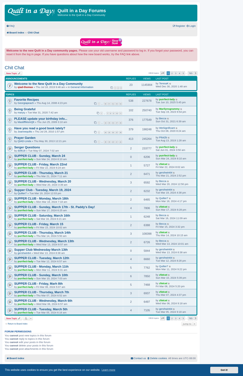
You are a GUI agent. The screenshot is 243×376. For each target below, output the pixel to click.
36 (113, 123)
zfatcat (163, 164)
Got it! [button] (224, 370)
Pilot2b (163, 137)
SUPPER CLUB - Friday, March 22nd (40, 164)
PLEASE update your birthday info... (40, 118)
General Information (82, 87)
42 (120, 142)
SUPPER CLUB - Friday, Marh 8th (38, 283)
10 (117, 113)
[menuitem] (10, 26)
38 (120, 123)
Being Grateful (24, 109)
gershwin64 (165, 172)
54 (120, 104)
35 (109, 123)
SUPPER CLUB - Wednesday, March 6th (43, 300)
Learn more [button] (108, 369)
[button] (162, 73)
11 (120, 113)
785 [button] (190, 73)
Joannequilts (25, 131)
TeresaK (164, 83)
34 (105, 123)
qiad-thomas (25, 87)
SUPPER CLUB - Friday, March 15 (38, 224)
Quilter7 (22, 193)
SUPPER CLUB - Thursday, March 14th (42, 232)
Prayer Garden (24, 137)
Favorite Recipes (26, 99)
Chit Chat (14, 67)
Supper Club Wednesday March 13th (41, 249)
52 (113, 104)
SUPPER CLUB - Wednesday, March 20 (42, 181)
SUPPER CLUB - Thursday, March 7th (41, 292)
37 (117, 123)
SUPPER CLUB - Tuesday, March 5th (40, 309)
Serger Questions (27, 147)
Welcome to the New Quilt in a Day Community (48, 83)
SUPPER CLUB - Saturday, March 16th (42, 215)
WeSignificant (167, 127)
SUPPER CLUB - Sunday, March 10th (41, 275)
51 (109, 104)
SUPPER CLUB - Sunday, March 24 (39, 156)
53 (117, 104)
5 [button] (183, 73)
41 (117, 142)
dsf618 (21, 150)
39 (109, 142)
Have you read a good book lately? (39, 128)
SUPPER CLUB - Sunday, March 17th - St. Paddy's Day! (54, 207)
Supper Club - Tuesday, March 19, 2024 (42, 190)
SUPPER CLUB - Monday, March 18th (41, 198)
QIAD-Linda (24, 141)
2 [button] (172, 73)
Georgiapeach (26, 103)
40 (113, 142)
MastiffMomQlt (26, 122)
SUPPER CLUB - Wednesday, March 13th (44, 241)
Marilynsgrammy (169, 108)
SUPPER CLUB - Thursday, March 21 (41, 173)
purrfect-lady (167, 99)
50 (105, 104)
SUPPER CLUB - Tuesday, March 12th (41, 258)
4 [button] (179, 73)
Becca (162, 118)
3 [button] (175, 73)
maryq (21, 112)
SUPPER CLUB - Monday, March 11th (41, 266)
